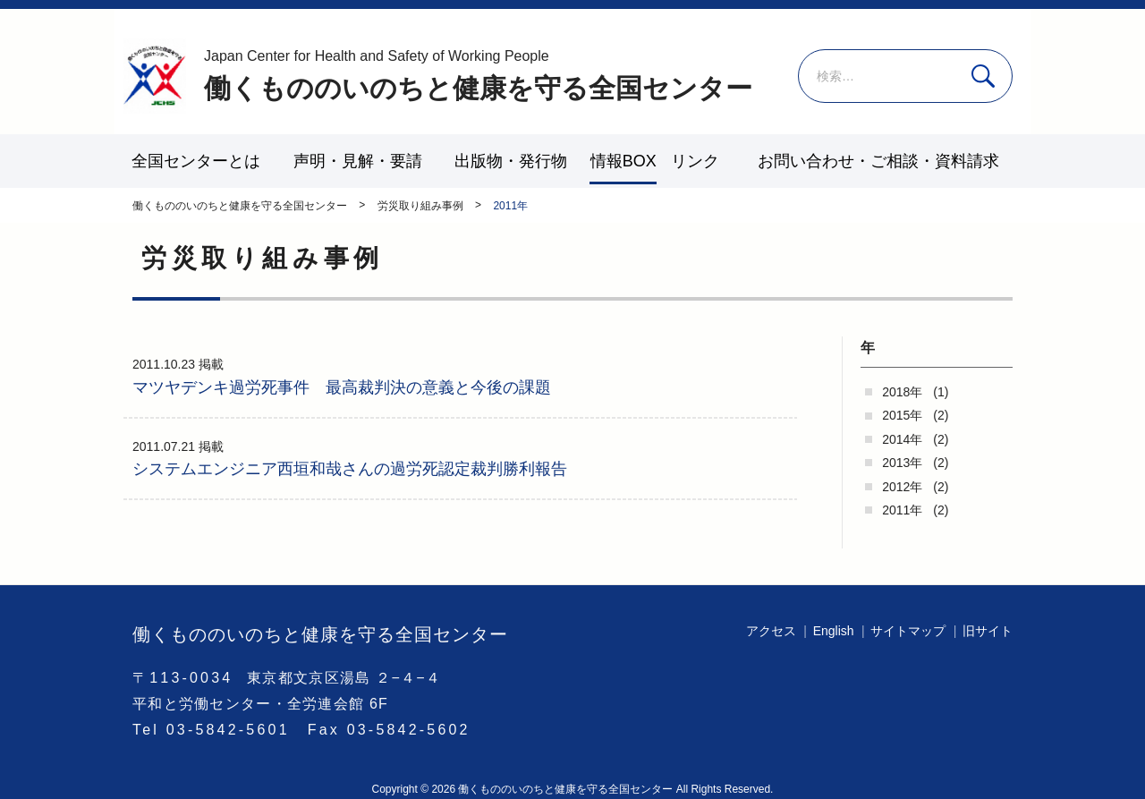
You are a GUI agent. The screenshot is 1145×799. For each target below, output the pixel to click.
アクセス (771, 631)
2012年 (902, 487)
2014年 (902, 439)
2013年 (902, 462)
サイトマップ (908, 631)
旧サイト (988, 631)
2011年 (902, 510)
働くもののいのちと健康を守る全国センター (478, 74)
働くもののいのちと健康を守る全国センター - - (154, 76)
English (833, 631)
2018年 (902, 392)
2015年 (902, 415)
